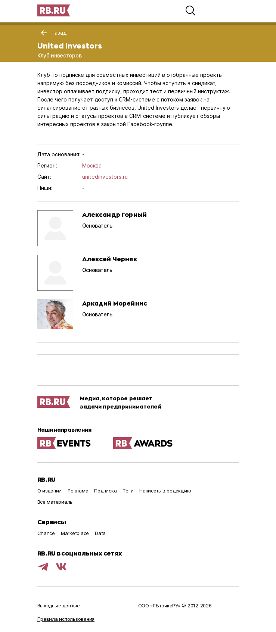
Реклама (78, 491)
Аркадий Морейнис (115, 303)
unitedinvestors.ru (105, 176)
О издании (49, 491)
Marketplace (75, 533)
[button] (190, 10)
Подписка (105, 491)
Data (100, 533)
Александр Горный (114, 214)
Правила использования (66, 619)
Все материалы (55, 502)
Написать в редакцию (165, 491)
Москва (92, 165)
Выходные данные (58, 605)
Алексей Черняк (109, 259)
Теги (128, 491)
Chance (46, 533)
